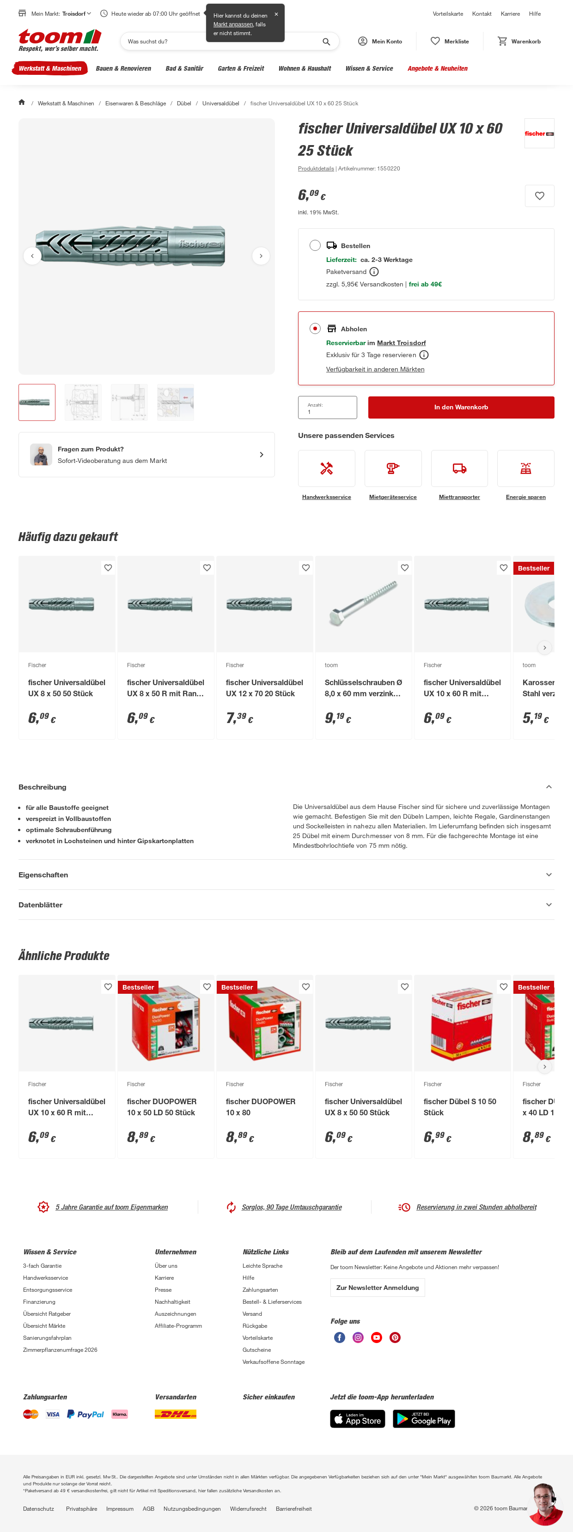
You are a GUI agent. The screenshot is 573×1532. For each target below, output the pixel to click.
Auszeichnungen (175, 1313)
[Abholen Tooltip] (424, 354)
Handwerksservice (45, 1277)
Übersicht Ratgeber (47, 1313)
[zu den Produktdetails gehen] (316, 168)
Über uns (166, 1265)
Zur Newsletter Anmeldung (377, 1287)
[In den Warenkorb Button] (461, 407)
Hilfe (535, 13)
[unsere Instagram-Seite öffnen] (358, 1340)
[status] (450, 41)
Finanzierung (39, 1301)
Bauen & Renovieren (123, 68)
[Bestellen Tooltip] (374, 271)
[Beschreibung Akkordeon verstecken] (286, 787)
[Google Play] (424, 1425)
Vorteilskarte (448, 13)
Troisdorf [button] (76, 13)
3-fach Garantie (42, 1265)
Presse (163, 1289)
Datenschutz (38, 1508)
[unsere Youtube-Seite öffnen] (376, 1340)
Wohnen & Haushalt (304, 68)
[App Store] (357, 1425)
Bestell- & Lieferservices (272, 1301)
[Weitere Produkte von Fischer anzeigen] (535, 146)
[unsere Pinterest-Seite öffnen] (395, 1340)
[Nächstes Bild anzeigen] (261, 256)
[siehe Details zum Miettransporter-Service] (459, 475)
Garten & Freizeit (240, 68)
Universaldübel (220, 103)
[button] (380, 41)
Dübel (184, 103)
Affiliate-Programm (178, 1325)
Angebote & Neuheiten (437, 68)
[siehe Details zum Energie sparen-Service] (526, 475)
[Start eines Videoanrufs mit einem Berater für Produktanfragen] (146, 454)
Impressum (120, 1508)
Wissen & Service (369, 68)
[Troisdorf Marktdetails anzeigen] (401, 342)
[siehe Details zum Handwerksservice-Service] (326, 475)
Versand (252, 1313)
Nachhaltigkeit (172, 1301)
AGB (148, 1508)
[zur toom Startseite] (60, 41)
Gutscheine (257, 1349)
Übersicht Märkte (44, 1325)
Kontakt (482, 13)
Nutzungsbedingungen (192, 1508)
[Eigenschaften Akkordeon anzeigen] (286, 874)
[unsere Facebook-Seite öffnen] (339, 1340)
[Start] (22, 103)
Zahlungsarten (260, 1289)
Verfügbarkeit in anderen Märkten (375, 369)
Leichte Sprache (262, 1265)
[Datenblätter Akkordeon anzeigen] (286, 904)
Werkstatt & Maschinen (49, 68)
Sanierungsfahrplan (47, 1337)
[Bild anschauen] (146, 246)
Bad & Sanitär (184, 68)
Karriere (510, 13)
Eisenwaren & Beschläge (135, 103)
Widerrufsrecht (248, 1508)
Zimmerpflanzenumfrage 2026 (60, 1349)
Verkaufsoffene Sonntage (274, 1361)
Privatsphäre (81, 1508)
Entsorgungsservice (47, 1289)
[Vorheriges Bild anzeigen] (32, 256)
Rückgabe (255, 1325)
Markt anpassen (233, 24)
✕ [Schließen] (276, 14)
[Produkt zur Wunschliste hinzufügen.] (540, 196)
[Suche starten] (326, 41)
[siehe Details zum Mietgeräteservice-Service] (393, 475)
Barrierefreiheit (294, 1508)
